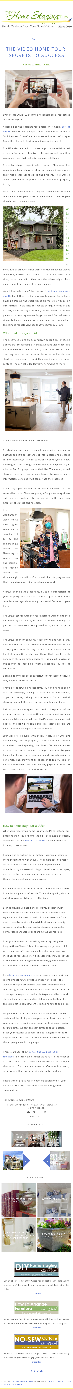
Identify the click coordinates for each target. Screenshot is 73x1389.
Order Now (36, 1293)
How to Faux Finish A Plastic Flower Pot (53, 1235)
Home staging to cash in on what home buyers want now (53, 1141)
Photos (40, 1116)
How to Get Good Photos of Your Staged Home (19, 1141)
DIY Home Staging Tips (21, 1381)
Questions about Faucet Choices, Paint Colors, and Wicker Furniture (18, 1235)
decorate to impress (35, 840)
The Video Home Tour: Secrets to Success (36, 1139)
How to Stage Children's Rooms (54, 1200)
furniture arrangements (22, 974)
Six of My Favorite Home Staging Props (18, 1200)
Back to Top (64, 1381)
